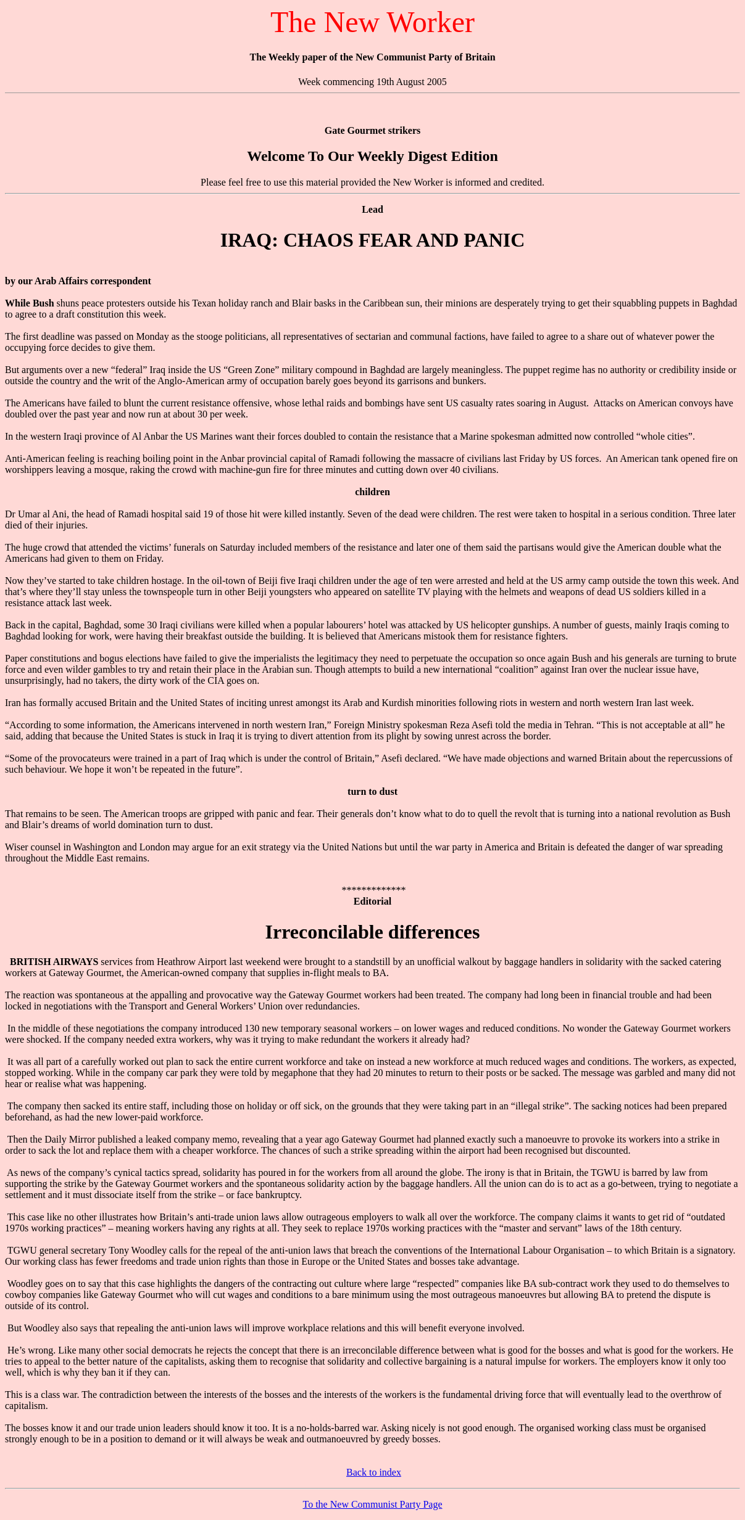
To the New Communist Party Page (373, 1504)
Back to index (373, 1472)
